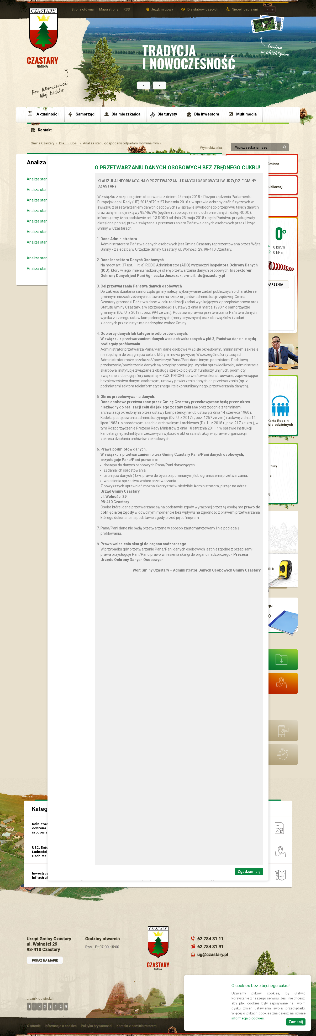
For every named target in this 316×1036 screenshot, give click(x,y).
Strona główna (82, 9)
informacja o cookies (247, 1018)
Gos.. (74, 143)
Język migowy (162, 9)
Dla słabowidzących (203, 9)
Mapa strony (108, 9)
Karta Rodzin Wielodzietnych (280, 423)
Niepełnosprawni (245, 9)
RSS (127, 9)
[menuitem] (46, 114)
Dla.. (62, 143)
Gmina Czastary (42, 143)
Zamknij (295, 1022)
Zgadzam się (249, 872)
